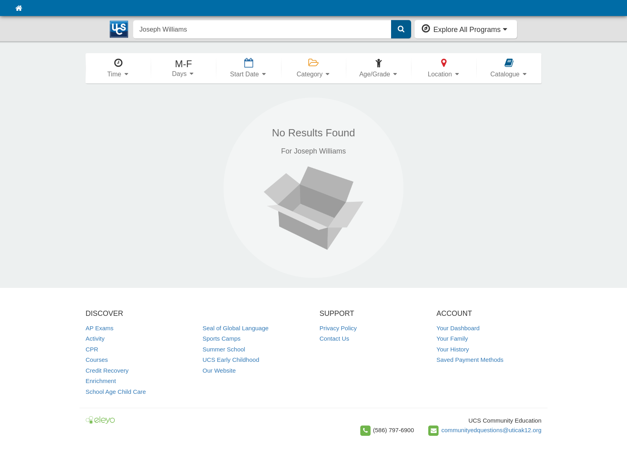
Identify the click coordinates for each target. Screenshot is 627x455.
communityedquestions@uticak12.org (491, 430)
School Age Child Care (116, 391)
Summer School (224, 349)
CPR (92, 349)
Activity (95, 338)
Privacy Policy (338, 328)
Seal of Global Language (236, 328)
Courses (97, 359)
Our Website (219, 370)
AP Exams (100, 328)
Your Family (452, 338)
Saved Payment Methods (470, 359)
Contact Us (334, 338)
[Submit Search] (401, 29)
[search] (262, 29)
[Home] (19, 8)
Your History (453, 349)
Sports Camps (222, 338)
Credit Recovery (107, 370)
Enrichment (101, 380)
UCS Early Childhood (231, 359)
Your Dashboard (458, 328)
